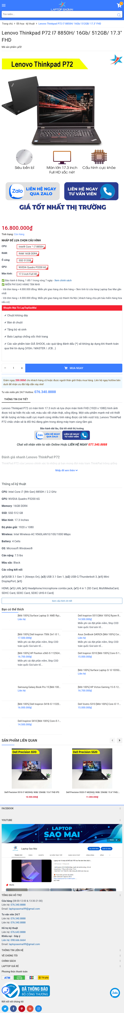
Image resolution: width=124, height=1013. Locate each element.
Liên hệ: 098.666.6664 (14, 940)
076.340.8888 (45, 392)
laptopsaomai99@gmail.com (24, 908)
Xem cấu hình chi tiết (62, 601)
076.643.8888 (18, 932)
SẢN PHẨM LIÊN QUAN (19, 740)
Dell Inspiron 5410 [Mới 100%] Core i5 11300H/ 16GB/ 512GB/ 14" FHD (55, 721)
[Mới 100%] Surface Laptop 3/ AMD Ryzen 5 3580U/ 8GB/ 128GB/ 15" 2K (56, 615)
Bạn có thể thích (13, 609)
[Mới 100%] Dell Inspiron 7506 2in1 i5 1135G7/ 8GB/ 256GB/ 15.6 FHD (55, 634)
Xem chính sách (63, 280)
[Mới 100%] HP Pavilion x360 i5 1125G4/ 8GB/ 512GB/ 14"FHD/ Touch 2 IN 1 (58, 653)
